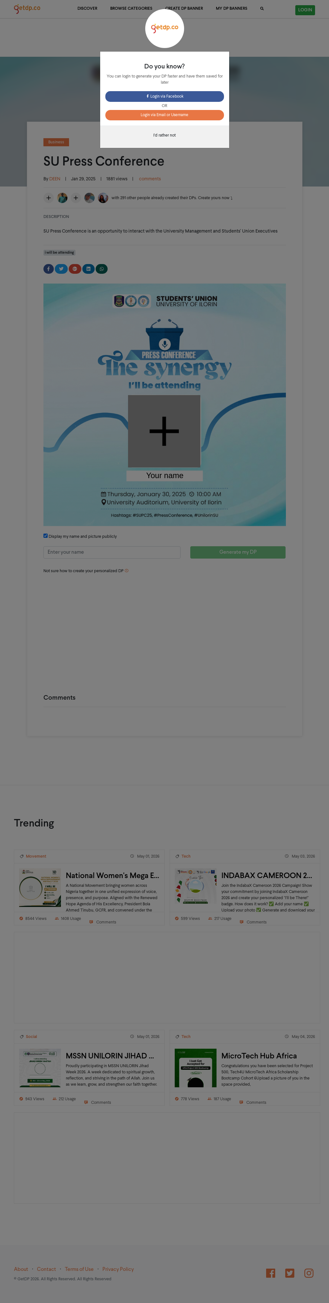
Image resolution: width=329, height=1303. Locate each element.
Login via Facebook (164, 97)
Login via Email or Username (164, 115)
